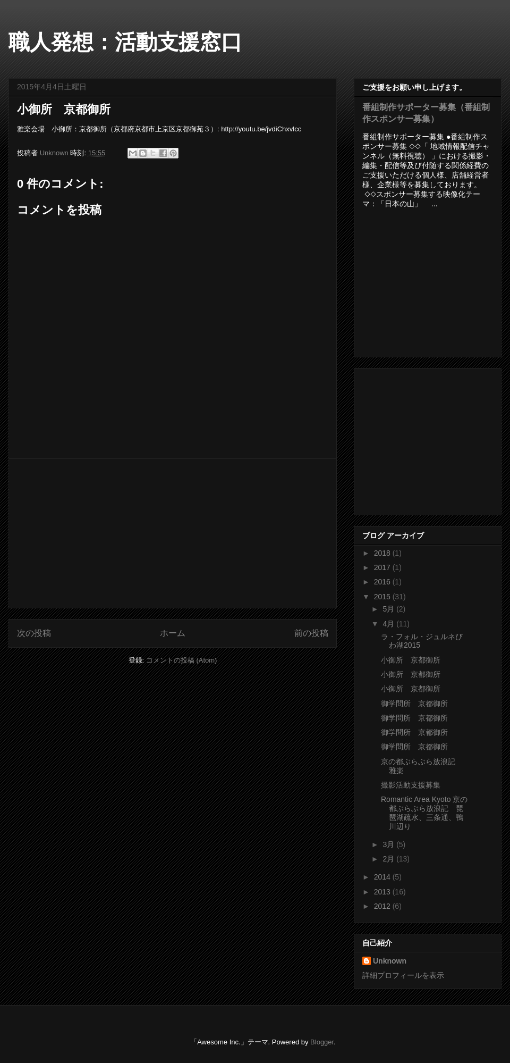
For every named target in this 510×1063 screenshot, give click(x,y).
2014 (383, 877)
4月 (389, 624)
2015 (383, 596)
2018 (383, 553)
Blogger (322, 1042)
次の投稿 (34, 633)
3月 (389, 844)
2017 (383, 567)
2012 (383, 906)
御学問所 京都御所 (414, 703)
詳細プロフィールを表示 (403, 975)
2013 (383, 892)
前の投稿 (311, 633)
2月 (389, 859)
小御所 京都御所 (410, 660)
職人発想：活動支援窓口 (125, 42)
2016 (383, 581)
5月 (389, 609)
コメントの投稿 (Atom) (181, 660)
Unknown (389, 961)
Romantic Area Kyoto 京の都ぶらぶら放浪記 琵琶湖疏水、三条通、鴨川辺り (424, 812)
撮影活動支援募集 (410, 785)
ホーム (172, 633)
